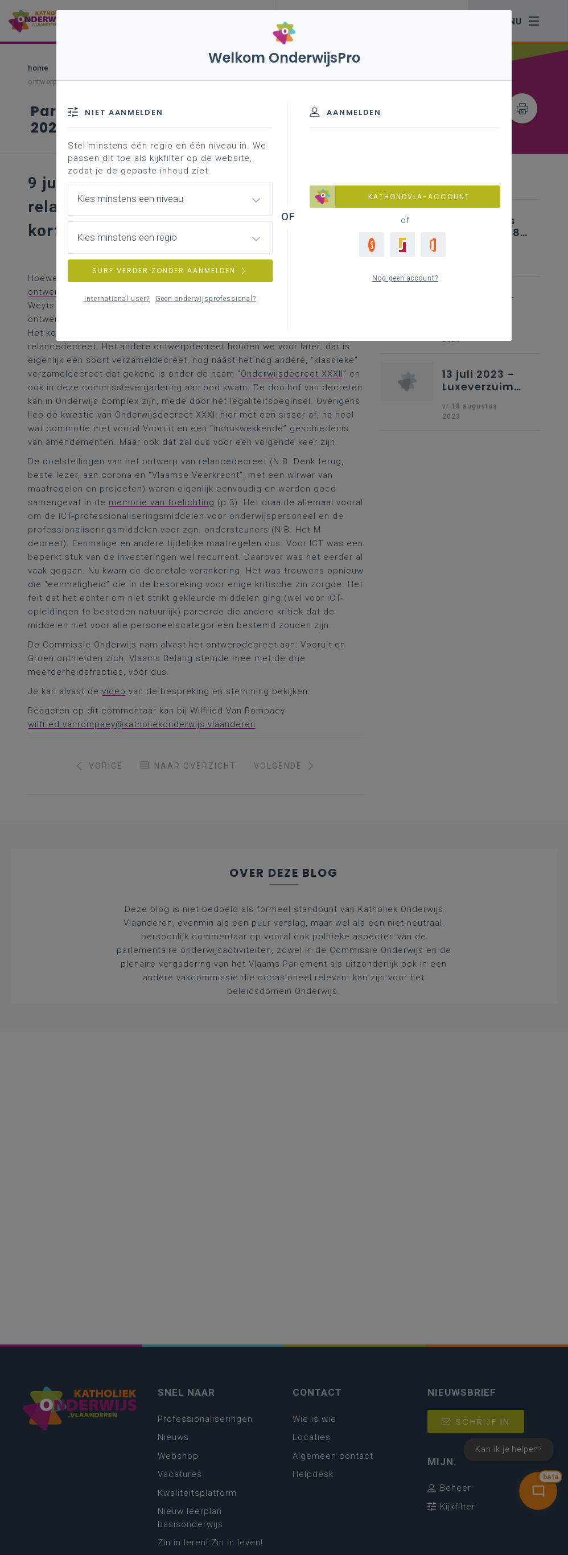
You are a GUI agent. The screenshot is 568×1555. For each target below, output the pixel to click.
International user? (117, 299)
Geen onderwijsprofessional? (205, 299)
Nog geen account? (405, 278)
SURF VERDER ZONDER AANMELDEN (170, 270)
